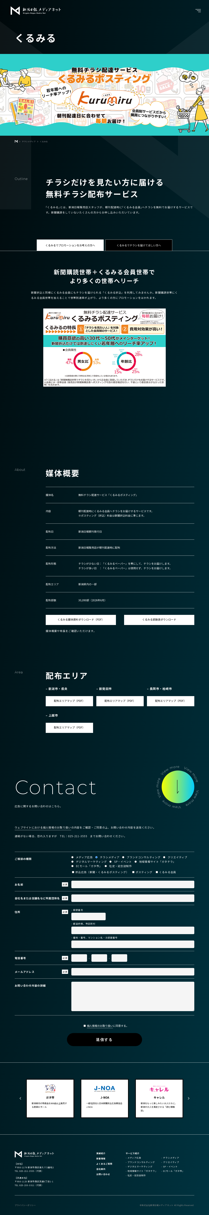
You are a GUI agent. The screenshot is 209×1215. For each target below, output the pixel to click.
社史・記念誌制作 (137, 1175)
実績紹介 (100, 1153)
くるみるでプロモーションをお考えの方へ (70, 245)
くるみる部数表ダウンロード (159, 619)
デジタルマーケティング (140, 1166)
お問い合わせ (103, 1174)
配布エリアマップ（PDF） (69, 701)
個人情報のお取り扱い (100, 1026)
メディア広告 (134, 1157)
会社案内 (100, 1169)
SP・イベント (170, 1166)
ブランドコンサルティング (141, 1162)
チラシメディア (171, 1157)
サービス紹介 (132, 1153)
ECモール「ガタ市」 (173, 1170)
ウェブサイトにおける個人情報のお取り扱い (43, 827)
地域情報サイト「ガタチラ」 (142, 1170)
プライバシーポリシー (25, 1205)
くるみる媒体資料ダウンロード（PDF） (80, 619)
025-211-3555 (77, 836)
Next (188, 1098)
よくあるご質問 (104, 1163)
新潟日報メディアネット (36, 10)
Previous (20, 1098)
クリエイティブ (171, 1162)
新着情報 (100, 1158)
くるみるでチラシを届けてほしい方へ (139, 245)
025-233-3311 (26, 1185)
